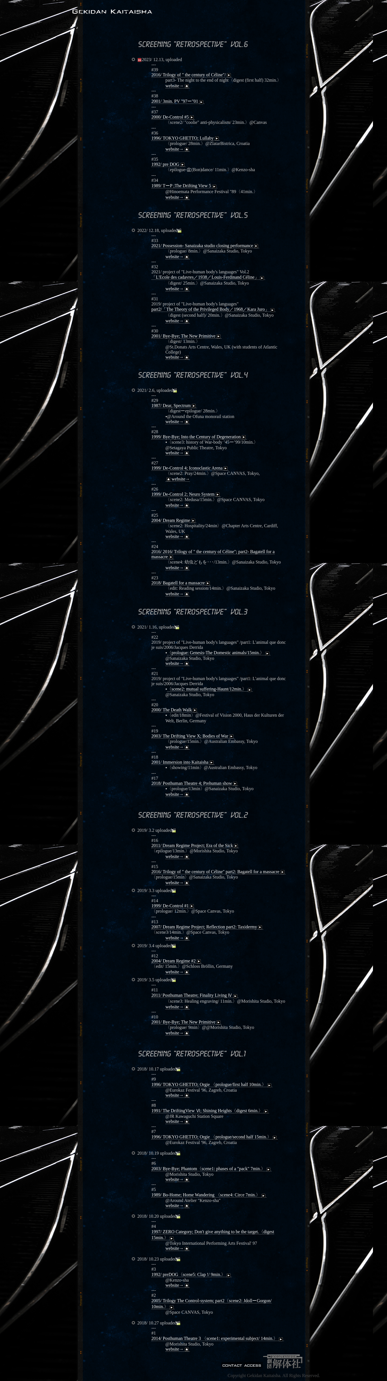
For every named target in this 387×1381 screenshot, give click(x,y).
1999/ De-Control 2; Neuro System (186, 494)
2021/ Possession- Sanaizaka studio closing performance (205, 245)
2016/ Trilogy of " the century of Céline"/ (191, 74)
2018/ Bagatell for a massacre (181, 583)
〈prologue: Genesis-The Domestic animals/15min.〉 (219, 652)
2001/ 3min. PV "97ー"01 (177, 101)
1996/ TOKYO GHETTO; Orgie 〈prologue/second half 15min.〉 (214, 1136)
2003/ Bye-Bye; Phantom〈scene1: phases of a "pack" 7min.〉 (211, 1168)
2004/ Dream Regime (173, 520)
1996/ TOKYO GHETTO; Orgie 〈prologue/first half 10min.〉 (211, 1084)
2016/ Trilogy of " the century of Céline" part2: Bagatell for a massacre (218, 871)
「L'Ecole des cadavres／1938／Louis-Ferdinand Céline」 (208, 277)
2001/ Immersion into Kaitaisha (183, 762)
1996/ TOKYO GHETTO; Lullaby (185, 138)
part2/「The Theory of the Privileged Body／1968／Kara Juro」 (213, 309)
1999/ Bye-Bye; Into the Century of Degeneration (199, 436)
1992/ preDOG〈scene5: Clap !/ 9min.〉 (191, 1274)
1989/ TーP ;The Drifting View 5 (184, 185)
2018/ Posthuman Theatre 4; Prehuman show (194, 783)
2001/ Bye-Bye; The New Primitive (186, 336)
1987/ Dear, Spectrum (174, 405)
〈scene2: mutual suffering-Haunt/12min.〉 (210, 689)
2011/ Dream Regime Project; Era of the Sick (195, 845)
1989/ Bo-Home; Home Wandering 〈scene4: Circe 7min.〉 (209, 1194)
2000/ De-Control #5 (173, 117)
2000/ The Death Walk (174, 709)
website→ (177, 85)
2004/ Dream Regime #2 (176, 961)
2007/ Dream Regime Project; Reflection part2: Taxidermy (207, 926)
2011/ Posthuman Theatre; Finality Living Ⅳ (194, 995)
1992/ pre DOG (168, 164)
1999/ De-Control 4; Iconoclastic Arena (190, 468)
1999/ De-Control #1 (173, 905)
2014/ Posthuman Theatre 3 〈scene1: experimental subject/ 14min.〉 (217, 1338)
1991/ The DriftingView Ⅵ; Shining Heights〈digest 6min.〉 (210, 1110)
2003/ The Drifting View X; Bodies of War (193, 736)
